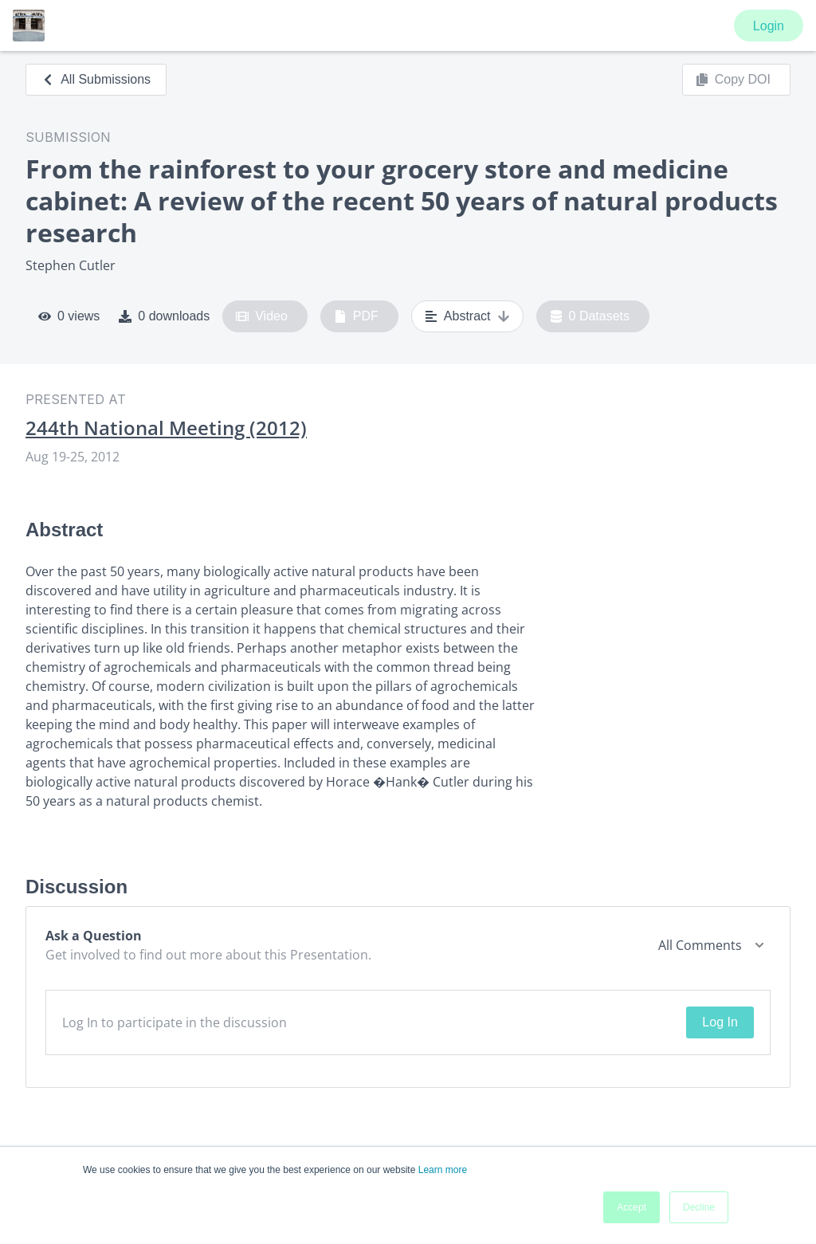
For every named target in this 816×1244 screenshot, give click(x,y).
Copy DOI (733, 80)
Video (262, 316)
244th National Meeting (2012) (166, 428)
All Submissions (96, 79)
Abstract (467, 316)
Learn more (442, 1169)
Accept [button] (631, 1207)
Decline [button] (699, 1207)
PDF (356, 316)
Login (768, 26)
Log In (719, 1022)
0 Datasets (590, 316)
